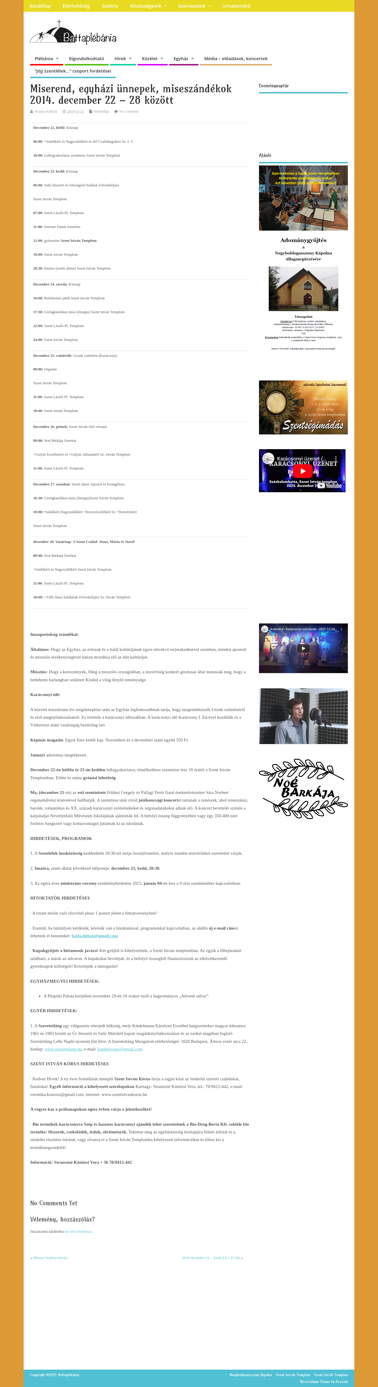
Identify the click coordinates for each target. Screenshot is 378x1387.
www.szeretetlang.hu (63, 1049)
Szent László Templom (331, 1375)
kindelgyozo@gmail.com (120, 1049)
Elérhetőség (76, 6)
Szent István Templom (293, 1375)
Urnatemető (236, 6)
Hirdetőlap (101, 111)
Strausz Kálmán (46, 111)
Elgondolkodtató (86, 58)
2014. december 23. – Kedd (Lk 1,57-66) (211, 1258)
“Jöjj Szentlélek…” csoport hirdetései (73, 71)
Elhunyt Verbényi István (50, 1258)
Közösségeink (145, 6)
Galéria (110, 6)
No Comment (129, 111)
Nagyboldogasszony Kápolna (251, 1375)
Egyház (181, 58)
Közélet (150, 58)
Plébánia (44, 58)
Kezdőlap (40, 6)
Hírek (120, 58)
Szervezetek (192, 6)
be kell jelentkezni (79, 1232)
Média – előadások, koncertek (236, 58)
